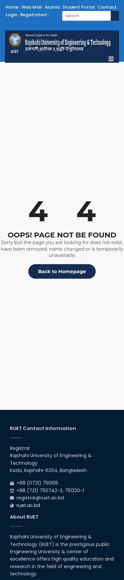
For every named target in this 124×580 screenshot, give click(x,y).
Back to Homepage (62, 271)
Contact (107, 7)
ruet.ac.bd (28, 505)
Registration (33, 15)
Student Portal (78, 7)
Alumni (52, 7)
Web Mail (31, 7)
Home (12, 7)
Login (11, 15)
